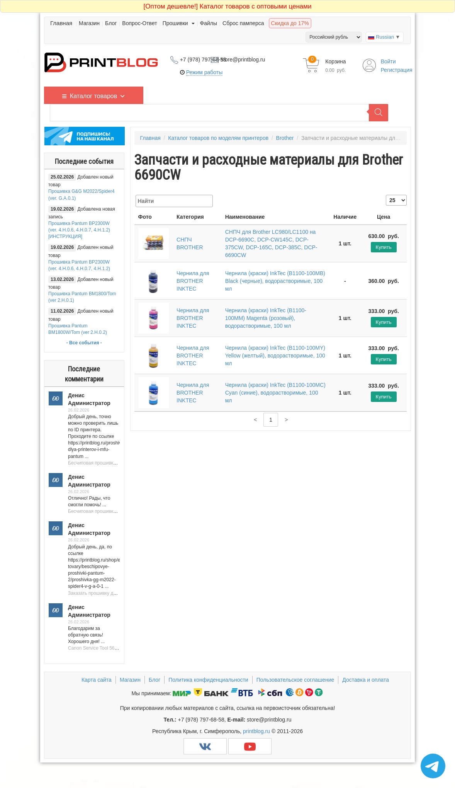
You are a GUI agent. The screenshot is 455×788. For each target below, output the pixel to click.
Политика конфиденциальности (208, 680)
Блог (111, 23)
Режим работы (204, 72)
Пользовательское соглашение (295, 680)
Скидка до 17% (290, 23)
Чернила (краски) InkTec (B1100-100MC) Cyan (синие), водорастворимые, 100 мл (275, 392)
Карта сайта (96, 680)
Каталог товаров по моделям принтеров (218, 138)
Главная (61, 23)
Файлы (208, 23)
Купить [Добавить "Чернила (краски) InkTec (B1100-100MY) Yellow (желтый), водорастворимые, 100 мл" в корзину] (384, 359)
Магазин (89, 23)
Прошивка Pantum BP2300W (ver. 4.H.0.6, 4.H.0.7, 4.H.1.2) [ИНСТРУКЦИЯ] (79, 230)
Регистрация (397, 70)
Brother (285, 138)
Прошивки (179, 23)
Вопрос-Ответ (139, 23)
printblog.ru (256, 731)
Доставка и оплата (365, 680)
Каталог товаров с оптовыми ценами (228, 6)
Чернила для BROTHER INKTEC (193, 281)
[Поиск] (378, 112)
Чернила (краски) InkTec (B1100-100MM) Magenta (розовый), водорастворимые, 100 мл (265, 318)
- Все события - (84, 342)
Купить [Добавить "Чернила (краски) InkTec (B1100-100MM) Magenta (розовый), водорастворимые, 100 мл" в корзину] (384, 322)
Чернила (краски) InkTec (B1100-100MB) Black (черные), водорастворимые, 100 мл (275, 281)
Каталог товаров (98, 95)
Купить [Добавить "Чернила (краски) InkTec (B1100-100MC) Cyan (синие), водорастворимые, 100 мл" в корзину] (384, 397)
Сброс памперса (243, 23)
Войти (388, 61)
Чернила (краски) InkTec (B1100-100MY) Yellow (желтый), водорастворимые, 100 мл (275, 355)
